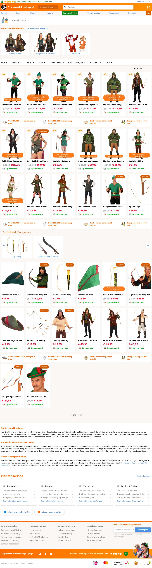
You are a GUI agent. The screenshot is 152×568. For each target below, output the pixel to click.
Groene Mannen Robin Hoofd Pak (93, 207)
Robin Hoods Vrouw (61, 161)
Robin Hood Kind (136, 161)
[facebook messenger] (17, 512)
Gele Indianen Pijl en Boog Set (116, 295)
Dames (4, 13)
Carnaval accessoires (10, 544)
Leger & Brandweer (37, 540)
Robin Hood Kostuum (11, 105)
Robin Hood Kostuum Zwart (14, 161)
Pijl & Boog (17, 256)
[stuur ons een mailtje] (49, 512)
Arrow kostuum (15, 53)
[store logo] (17, 7)
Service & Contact (94, 540)
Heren (18, 13)
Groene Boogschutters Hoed (15, 340)
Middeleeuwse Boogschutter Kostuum (95, 161)
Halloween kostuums (66, 530)
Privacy (23, 563)
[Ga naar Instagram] (40, 554)
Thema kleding (93, 13)
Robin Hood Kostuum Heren (90, 340)
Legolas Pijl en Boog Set (139, 295)
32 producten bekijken (37, 29)
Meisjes (33, 13)
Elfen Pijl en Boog (60, 340)
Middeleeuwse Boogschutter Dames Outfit (122, 161)
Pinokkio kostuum (130, 463)
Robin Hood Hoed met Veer (14, 295)
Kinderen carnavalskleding (12, 537)
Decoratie (132, 13)
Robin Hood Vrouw (10, 207)
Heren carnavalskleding (10, 533)
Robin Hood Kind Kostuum (64, 105)
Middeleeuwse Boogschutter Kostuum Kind (123, 105)
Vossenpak (76, 53)
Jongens (49, 13)
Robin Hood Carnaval (138, 340)
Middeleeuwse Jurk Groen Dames (42, 207)
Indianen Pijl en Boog (62, 295)
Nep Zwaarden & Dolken (48, 256)
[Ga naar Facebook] (45, 554)
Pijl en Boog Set (135, 207)
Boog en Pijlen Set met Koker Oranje (18, 397)
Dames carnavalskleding (11, 530)
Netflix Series (35, 533)
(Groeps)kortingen (94, 530)
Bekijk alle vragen (144, 476)
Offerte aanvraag (94, 533)
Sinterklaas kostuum (66, 540)
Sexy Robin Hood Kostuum (39, 161)
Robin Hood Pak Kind (36, 105)
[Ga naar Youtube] (51, 554)
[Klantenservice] (144, 1)
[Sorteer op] (142, 68)
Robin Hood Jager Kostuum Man (92, 105)
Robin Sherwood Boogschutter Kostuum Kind (73, 207)
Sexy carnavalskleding (10, 540)
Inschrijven (143, 530)
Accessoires (114, 13)
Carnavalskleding (70, 13)
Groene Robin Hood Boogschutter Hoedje (46, 397)
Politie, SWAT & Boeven (39, 537)
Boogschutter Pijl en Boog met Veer (119, 207)
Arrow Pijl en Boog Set (37, 295)
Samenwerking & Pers (96, 537)
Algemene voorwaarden (10, 563)
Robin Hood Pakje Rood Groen (116, 340)
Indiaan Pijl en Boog (36, 340)
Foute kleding (35, 530)
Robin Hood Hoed (85, 295)
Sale (148, 13)
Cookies (30, 563)
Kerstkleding (63, 537)
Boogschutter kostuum (45, 53)
